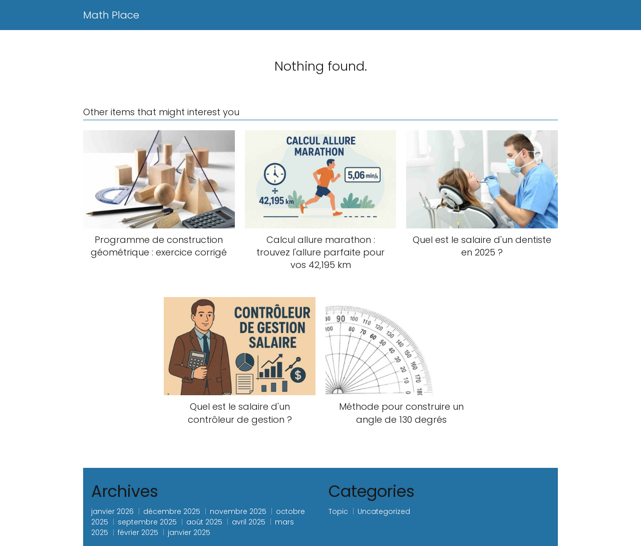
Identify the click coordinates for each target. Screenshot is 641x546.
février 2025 (138, 532)
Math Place (111, 15)
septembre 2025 (147, 522)
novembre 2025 (238, 511)
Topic (338, 511)
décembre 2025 (171, 511)
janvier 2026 (112, 511)
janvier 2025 (189, 532)
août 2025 (204, 522)
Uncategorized (384, 511)
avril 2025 (248, 522)
